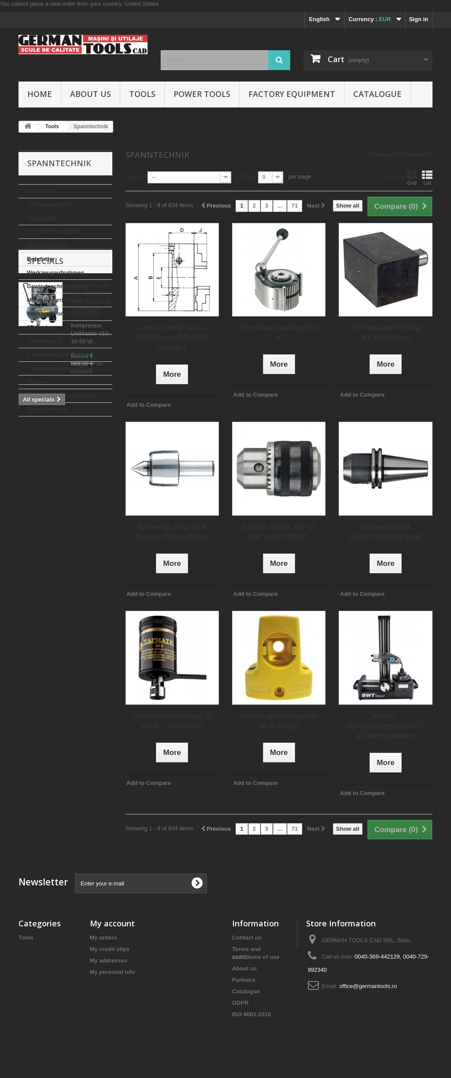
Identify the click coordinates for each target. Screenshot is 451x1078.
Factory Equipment (291, 94)
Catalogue (377, 94)
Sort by (135, 176)
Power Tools (202, 94)
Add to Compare (148, 404)
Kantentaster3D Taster (57, 354)
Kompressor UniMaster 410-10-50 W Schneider (91, 479)
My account (112, 923)
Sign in (418, 19)
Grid (412, 178)
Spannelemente (48, 409)
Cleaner (37, 382)
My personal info (112, 972)
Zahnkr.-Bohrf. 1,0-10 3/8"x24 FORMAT (279, 531)
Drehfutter (41, 191)
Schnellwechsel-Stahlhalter (49, 211)
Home (39, 94)
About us (90, 94)
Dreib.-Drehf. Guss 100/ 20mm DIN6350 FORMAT (172, 337)
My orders (103, 937)
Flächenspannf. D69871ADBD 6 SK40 (385, 531)
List (427, 178)
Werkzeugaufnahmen (56, 272)
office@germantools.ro (368, 986)
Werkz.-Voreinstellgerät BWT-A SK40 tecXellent (385, 725)
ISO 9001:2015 (251, 1014)
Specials (45, 443)
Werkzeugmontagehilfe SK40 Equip (279, 720)
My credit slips (109, 949)
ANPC (240, 1029)
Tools (142, 94)
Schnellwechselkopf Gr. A (279, 332)
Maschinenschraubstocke (62, 395)
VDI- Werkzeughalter (54, 231)
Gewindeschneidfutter (57, 286)
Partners (243, 980)
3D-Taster (40, 327)
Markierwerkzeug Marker (60, 368)
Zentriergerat (44, 341)
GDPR (240, 1003)
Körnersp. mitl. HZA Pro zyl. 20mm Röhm (172, 531)
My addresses (109, 960)
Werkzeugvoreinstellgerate (63, 313)
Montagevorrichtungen (58, 300)
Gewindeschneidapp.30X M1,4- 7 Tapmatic (172, 720)
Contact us (247, 937)
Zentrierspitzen (47, 245)
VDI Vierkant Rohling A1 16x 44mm (385, 332)
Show (247, 176)
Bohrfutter (41, 259)
